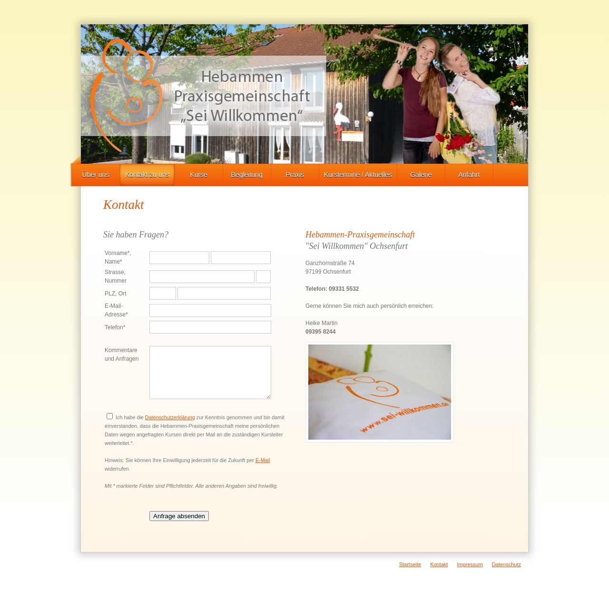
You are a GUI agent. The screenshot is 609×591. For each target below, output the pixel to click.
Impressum (469, 564)
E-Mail (262, 460)
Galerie (421, 174)
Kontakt (439, 564)
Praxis (294, 174)
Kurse (198, 174)
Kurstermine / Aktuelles (358, 174)
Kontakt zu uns (147, 174)
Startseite (410, 564)
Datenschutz (506, 564)
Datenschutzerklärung (170, 417)
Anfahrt (469, 174)
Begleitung (247, 174)
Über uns (95, 174)
